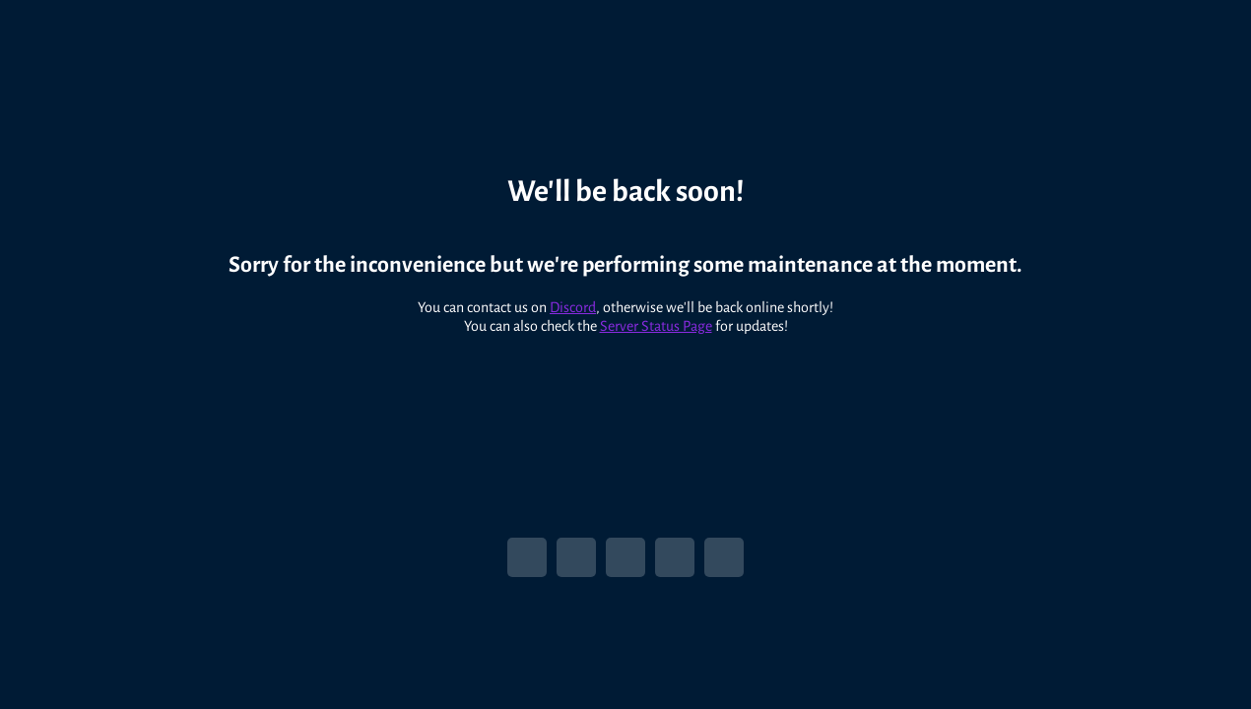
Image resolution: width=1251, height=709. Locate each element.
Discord (573, 297)
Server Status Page (656, 316)
